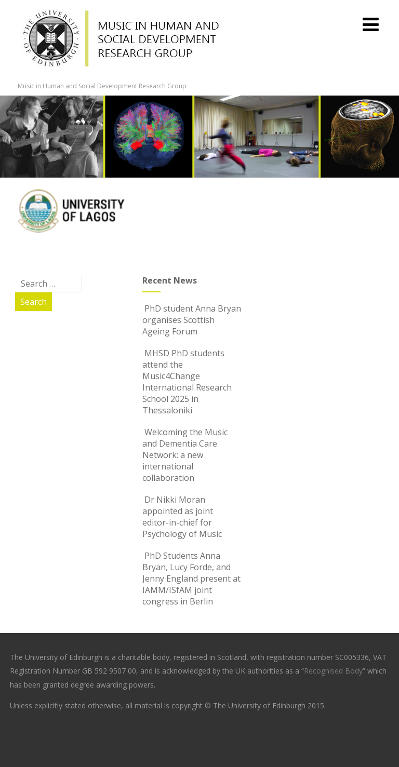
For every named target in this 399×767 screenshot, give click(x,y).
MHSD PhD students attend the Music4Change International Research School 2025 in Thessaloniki (187, 381)
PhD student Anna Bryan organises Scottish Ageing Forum (191, 320)
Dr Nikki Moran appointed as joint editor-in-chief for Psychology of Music (182, 517)
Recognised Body (333, 671)
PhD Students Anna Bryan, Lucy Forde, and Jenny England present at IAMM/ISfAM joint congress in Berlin (191, 578)
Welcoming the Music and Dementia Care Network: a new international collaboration (185, 454)
